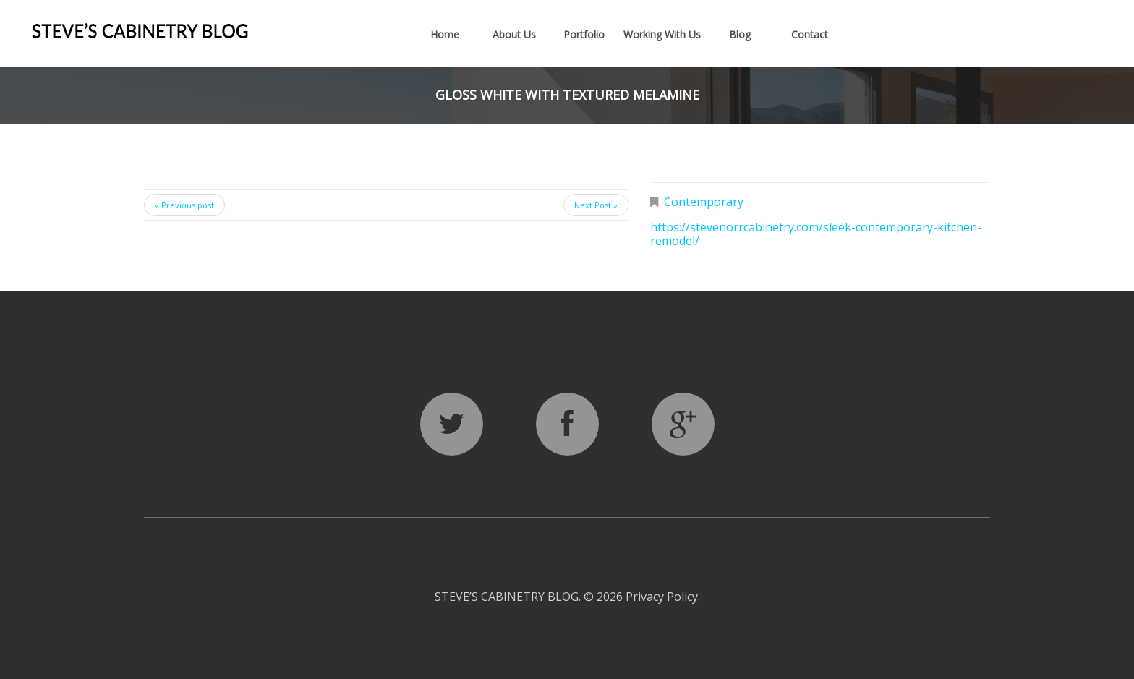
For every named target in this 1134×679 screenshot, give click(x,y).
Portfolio (584, 34)
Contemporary (703, 202)
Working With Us (662, 34)
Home (444, 34)
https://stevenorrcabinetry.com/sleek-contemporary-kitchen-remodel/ (815, 234)
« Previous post (184, 205)
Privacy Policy (662, 597)
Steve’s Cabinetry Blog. (509, 597)
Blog (740, 34)
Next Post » (596, 205)
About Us (514, 34)
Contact (809, 34)
